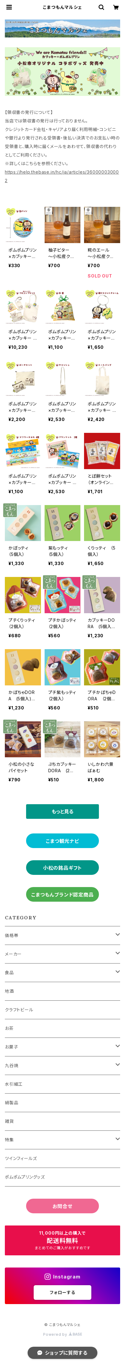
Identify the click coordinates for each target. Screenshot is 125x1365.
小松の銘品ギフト (62, 868)
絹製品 (11, 1102)
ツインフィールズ (21, 1158)
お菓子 (11, 1046)
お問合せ (62, 1206)
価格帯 (11, 935)
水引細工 (14, 1084)
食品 (9, 972)
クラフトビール (19, 1009)
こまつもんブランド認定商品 (62, 895)
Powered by (62, 1334)
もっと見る (62, 811)
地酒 (9, 991)
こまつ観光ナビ (62, 841)
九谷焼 (11, 1065)
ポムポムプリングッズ (25, 1176)
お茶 (9, 1028)
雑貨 (9, 1121)
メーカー (13, 954)
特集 (9, 1139)
